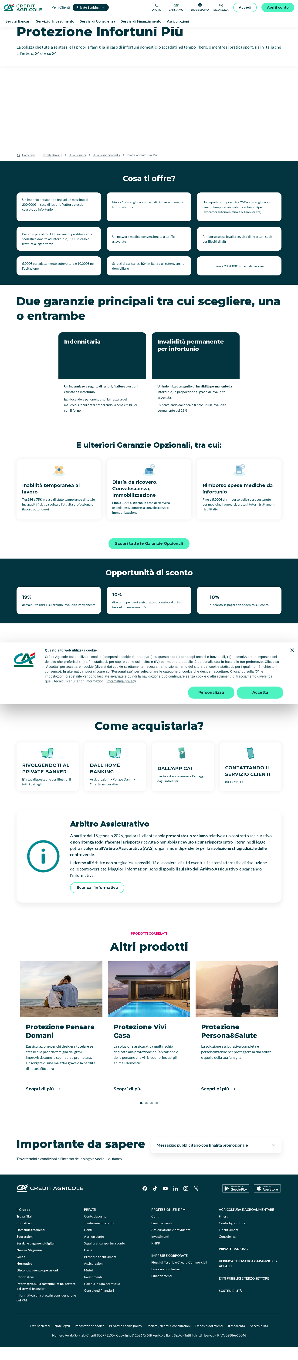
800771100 (105, 1348)
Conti (88, 1243)
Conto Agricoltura (232, 1236)
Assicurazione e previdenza (170, 1243)
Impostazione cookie (89, 1339)
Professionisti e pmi (168, 1222)
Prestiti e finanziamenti (100, 1270)
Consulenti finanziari (99, 1303)
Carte (88, 1263)
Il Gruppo (23, 1222)
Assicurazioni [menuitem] (178, 21)
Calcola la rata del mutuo (102, 1297)
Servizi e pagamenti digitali (36, 1256)
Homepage (28, 168)
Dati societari (40, 1339)
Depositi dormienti (209, 1339)
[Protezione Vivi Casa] (149, 1042)
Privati (90, 1222)
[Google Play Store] (236, 1202)
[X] (196, 1201)
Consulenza (227, 1249)
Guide (21, 1270)
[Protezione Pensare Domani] (61, 1042)
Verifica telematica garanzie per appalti (248, 1276)
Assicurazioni (77, 168)
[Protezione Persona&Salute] (237, 1042)
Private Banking (52, 168)
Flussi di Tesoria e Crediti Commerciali (179, 1275)
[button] (141, 1116)
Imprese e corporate (169, 1269)
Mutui (88, 1283)
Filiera (223, 1229)
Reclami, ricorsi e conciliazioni (169, 1339)
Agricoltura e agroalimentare (246, 1222)
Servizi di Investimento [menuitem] (55, 21)
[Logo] (23, 7)
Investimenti (93, 1290)
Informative (25, 1290)
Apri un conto (94, 1249)
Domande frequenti (31, 1243)
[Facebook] (144, 1201)
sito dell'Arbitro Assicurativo (211, 881)
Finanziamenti (161, 1236)
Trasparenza (236, 1339)
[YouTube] (165, 1201)
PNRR (155, 1256)
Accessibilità (259, 1339)
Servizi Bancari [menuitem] (18, 21)
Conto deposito (95, 1229)
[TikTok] (155, 1201)
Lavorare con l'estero (166, 1282)
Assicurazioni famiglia (106, 168)
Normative (24, 1276)
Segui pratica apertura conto (104, 1256)
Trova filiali (25, 1229)
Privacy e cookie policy (125, 1339)
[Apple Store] (267, 1202)
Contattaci (24, 1236)
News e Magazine (29, 1263)
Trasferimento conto (99, 1236)
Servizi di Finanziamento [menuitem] (141, 21)
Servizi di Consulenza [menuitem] (97, 21)
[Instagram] (185, 1201)
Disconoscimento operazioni (37, 1283)
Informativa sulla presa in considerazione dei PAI (46, 1310)
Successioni (25, 1249)
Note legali (62, 1339)
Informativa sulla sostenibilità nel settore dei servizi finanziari (46, 1299)
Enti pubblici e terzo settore (244, 1291)
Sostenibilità (230, 1304)
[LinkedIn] (175, 1201)
